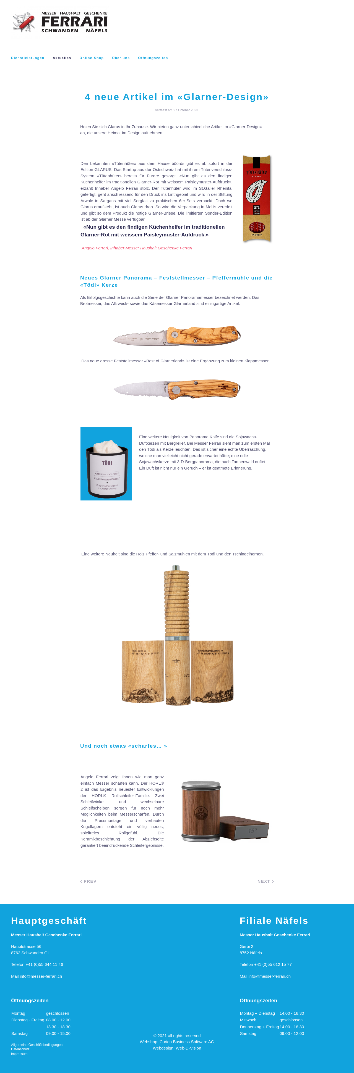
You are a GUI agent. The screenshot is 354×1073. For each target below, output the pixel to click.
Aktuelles (62, 58)
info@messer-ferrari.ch (41, 976)
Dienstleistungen (28, 58)
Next (265, 881)
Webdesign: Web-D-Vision (177, 1048)
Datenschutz (20, 1049)
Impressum (19, 1054)
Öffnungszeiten (153, 58)
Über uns (121, 58)
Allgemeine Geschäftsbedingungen (37, 1045)
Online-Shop (92, 58)
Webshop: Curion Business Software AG (177, 1041)
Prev (88, 881)
